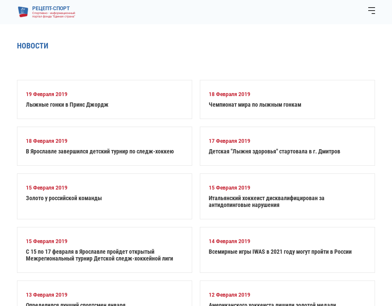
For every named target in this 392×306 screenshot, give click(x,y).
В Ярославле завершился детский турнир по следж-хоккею (100, 151)
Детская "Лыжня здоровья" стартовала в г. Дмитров (274, 151)
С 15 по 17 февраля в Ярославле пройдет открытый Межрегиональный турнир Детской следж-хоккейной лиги (99, 255)
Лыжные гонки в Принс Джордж (67, 104)
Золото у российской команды (64, 198)
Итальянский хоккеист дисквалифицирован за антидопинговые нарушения (267, 201)
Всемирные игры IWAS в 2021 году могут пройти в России (280, 251)
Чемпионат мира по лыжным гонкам (255, 104)
